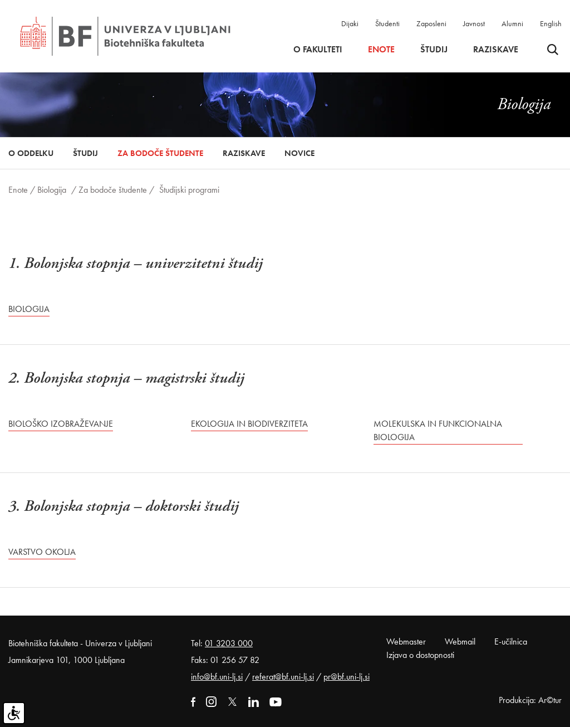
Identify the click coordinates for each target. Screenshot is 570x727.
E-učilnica (510, 641)
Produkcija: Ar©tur (530, 700)
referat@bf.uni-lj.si (283, 676)
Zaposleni (431, 23)
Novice (299, 153)
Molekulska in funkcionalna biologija (438, 430)
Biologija (51, 190)
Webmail (460, 641)
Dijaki (349, 23)
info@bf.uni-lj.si (217, 676)
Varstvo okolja (42, 552)
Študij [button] (434, 50)
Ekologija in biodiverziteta (249, 424)
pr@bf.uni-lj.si (346, 676)
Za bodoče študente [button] (160, 153)
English (551, 23)
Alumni (512, 23)
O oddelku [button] (30, 153)
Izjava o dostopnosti (420, 655)
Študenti (387, 23)
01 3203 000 (229, 643)
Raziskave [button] (495, 50)
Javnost (474, 23)
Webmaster (406, 641)
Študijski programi (189, 190)
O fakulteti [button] (317, 50)
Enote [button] (381, 50)
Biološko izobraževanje (60, 424)
